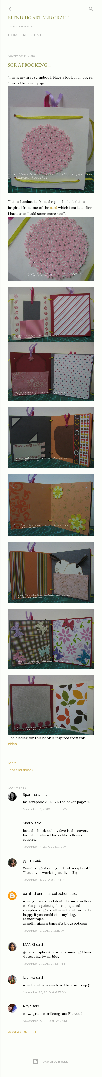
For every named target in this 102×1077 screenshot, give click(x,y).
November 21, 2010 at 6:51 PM (44, 963)
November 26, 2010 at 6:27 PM (45, 992)
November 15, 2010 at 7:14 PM (44, 879)
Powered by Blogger (51, 1062)
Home (14, 35)
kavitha (29, 977)
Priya (27, 1006)
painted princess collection (46, 893)
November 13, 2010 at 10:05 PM (45, 809)
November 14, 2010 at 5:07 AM (44, 846)
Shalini (28, 823)
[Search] (91, 8)
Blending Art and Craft (38, 18)
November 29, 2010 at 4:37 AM (45, 1021)
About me (32, 35)
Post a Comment (22, 1032)
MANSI (29, 944)
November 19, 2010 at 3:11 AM (43, 930)
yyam (27, 860)
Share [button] (12, 763)
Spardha (30, 794)
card (54, 207)
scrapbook (25, 770)
